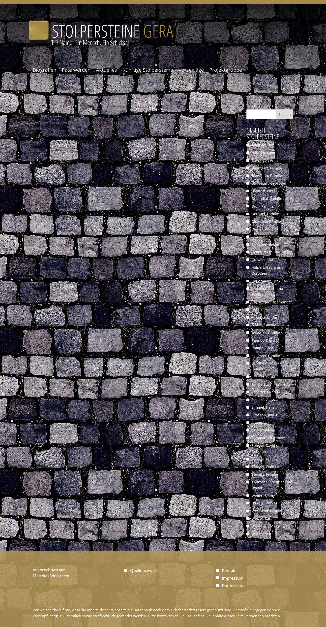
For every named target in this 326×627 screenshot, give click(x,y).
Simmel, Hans (263, 407)
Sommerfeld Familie (268, 437)
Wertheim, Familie (267, 510)
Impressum (232, 578)
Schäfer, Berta (263, 376)
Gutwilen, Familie (266, 259)
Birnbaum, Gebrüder (269, 183)
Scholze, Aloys (263, 399)
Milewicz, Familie (266, 332)
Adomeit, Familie (265, 145)
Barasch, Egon (263, 152)
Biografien (44, 69)
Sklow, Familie (263, 430)
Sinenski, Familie (266, 422)
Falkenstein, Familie (268, 236)
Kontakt (229, 570)
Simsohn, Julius (264, 415)
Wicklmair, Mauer (266, 526)
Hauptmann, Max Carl (270, 281)
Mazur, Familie (264, 325)
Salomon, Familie (266, 355)
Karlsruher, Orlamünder (272, 302)
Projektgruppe (225, 69)
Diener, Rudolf (264, 229)
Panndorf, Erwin (265, 340)
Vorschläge (191, 69)
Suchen (284, 114)
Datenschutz (234, 585)
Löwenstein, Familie (268, 317)
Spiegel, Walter (264, 466)
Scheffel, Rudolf (265, 392)
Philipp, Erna (262, 348)
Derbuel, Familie (265, 213)
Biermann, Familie (267, 175)
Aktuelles (106, 69)
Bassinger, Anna (265, 160)
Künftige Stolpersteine (147, 69)
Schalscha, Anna (265, 384)
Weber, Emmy (263, 495)
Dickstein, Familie (266, 221)
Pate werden (76, 69)
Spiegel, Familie (265, 459)
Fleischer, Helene (266, 244)
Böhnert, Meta (263, 191)
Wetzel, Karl (261, 518)
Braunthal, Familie (267, 198)
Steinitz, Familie (265, 474)
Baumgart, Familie (267, 168)
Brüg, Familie (262, 206)
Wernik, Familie (264, 503)
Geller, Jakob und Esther (272, 252)
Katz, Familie (262, 309)
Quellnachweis (144, 570)
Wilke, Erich (261, 533)
